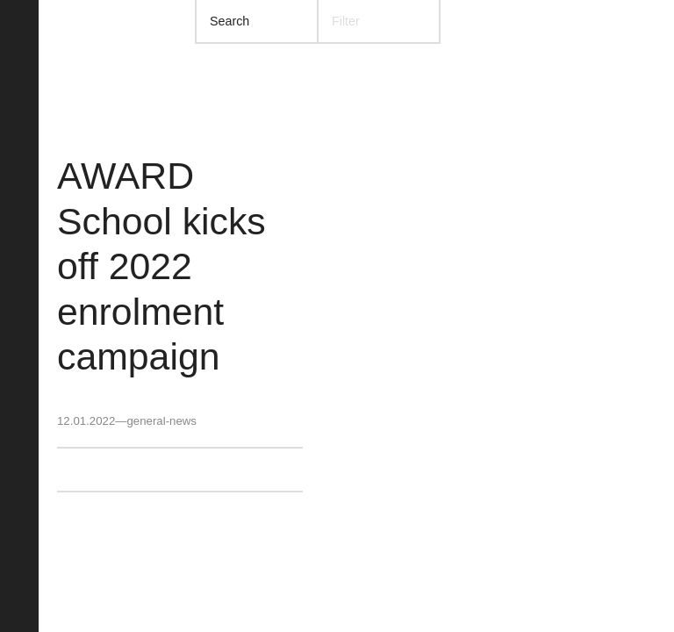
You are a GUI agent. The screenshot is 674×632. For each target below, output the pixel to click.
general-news (161, 420)
